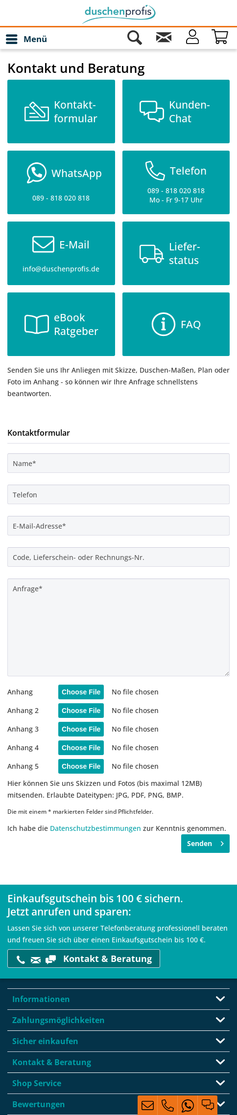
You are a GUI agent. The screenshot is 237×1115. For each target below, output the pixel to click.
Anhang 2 (23, 710)
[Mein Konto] (192, 39)
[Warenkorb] (221, 39)
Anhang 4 (23, 747)
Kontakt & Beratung (84, 959)
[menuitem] (26, 39)
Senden (205, 842)
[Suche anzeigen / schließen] (134, 39)
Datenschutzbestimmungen (95, 828)
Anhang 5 (23, 766)
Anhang (20, 691)
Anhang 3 (23, 729)
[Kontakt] (163, 39)
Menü (26, 38)
